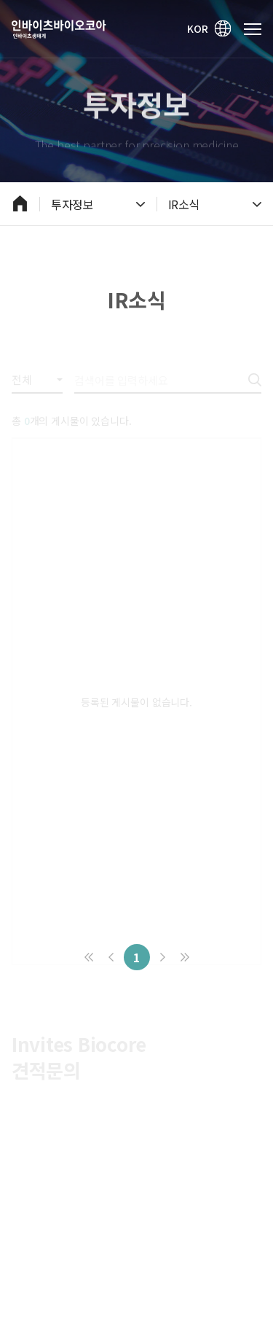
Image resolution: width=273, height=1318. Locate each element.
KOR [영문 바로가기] (210, 28)
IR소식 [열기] (215, 204)
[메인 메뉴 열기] (252, 29)
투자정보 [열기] (98, 204)
